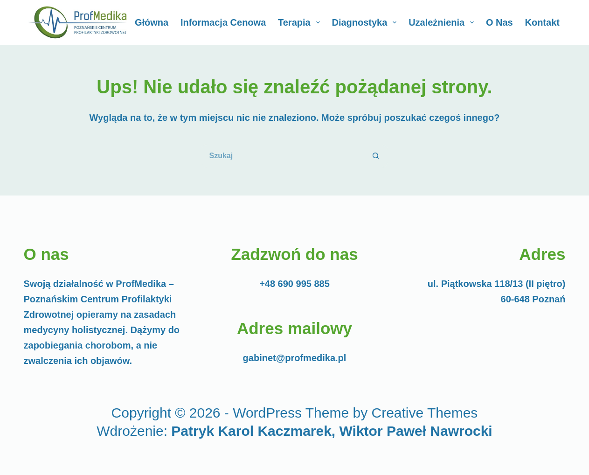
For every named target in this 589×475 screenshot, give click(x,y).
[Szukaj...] (282, 156)
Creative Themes (425, 412)
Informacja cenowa (223, 22)
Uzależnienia (443, 22)
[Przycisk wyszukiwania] (376, 156)
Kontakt (542, 22)
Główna (151, 22)
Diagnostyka (366, 22)
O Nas (499, 22)
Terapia (301, 22)
